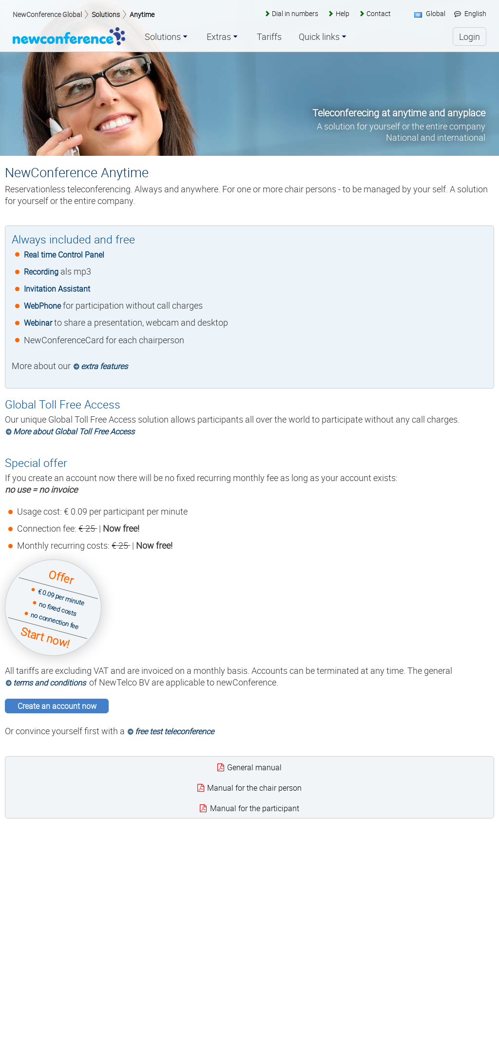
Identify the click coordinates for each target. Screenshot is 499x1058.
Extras (219, 37)
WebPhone (42, 305)
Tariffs (269, 37)
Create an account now (57, 706)
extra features (104, 366)
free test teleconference (174, 731)
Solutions (106, 14)
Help (342, 13)
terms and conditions (49, 682)
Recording (41, 271)
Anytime (142, 14)
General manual (254, 767)
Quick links (319, 37)
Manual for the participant (254, 808)
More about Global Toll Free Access (73, 431)
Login (469, 36)
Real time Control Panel (64, 254)
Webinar (38, 322)
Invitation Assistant (57, 288)
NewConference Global (47, 14)
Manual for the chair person (254, 787)
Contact (378, 13)
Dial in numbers (295, 13)
